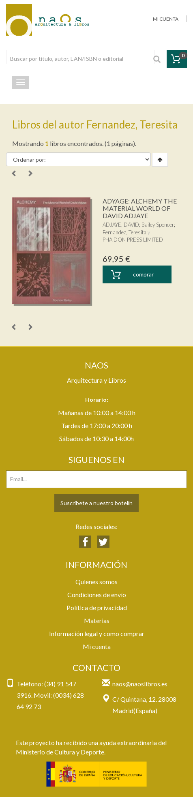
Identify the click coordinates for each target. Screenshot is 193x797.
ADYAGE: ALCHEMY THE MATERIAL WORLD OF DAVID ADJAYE (140, 208)
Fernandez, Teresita (124, 232)
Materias (96, 620)
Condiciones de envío (96, 594)
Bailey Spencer (158, 224)
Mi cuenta (97, 646)
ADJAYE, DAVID (121, 224)
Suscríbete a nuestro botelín (96, 502)
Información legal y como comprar (96, 633)
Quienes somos (96, 581)
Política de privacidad (96, 607)
